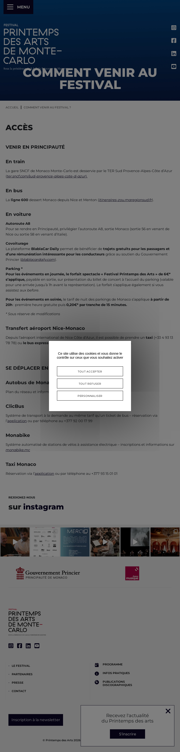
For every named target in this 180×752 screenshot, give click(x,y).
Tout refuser (90, 383)
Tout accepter (90, 371)
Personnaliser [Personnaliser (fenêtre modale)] (90, 395)
